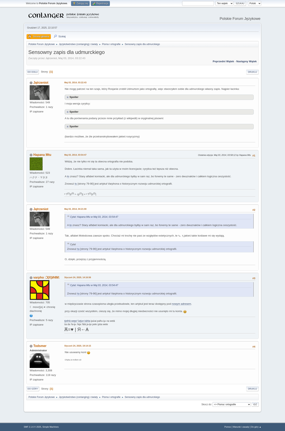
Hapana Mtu (42, 154)
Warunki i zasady (241, 427)
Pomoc (227, 427)
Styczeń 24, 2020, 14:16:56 (77, 277)
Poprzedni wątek (223, 61)
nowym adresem (181, 303)
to (68, 176)
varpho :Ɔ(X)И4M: (46, 277)
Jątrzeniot (40, 82)
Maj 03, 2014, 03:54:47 (75, 155)
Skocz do (206, 404)
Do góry (33, 389)
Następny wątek (246, 61)
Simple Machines (50, 427)
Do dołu (33, 72)
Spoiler (73, 97)
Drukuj (252, 72)
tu (76, 183)
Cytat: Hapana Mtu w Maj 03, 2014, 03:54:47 (94, 217)
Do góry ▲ (256, 427)
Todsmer (39, 346)
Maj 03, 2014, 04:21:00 (75, 209)
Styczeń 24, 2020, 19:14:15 (77, 346)
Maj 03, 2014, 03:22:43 (75, 82)
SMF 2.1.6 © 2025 (32, 427)
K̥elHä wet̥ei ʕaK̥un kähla (77, 321)
